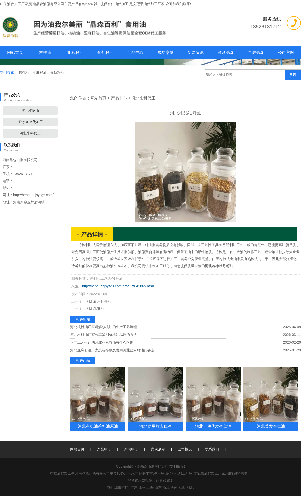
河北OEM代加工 (30, 122)
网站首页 (15, 52)
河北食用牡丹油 (98, 301)
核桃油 (45, 52)
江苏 (141, 487)
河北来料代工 (30, 133)
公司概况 (185, 449)
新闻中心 (131, 449)
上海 (150, 487)
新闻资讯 (196, 52)
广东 (133, 487)
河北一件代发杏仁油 (213, 426)
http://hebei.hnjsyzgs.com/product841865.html (118, 286)
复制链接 (177, 466)
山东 (158, 487)
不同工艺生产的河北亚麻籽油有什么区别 (101, 342)
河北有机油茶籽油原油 (98, 426)
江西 (182, 487)
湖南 (174, 487)
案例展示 (158, 449)
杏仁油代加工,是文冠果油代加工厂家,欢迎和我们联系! (149, 4)
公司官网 (286, 52)
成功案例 (166, 52)
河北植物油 (30, 111)
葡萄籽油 (105, 52)
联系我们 (212, 449)
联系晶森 (226, 52)
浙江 (166, 487)
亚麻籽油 (75, 52)
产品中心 (135, 52)
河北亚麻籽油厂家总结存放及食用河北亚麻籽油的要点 (112, 350)
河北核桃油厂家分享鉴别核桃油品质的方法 (103, 335)
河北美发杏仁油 (271, 426)
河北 (190, 487)
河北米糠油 (95, 308)
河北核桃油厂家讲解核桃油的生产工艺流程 (103, 327)
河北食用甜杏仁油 (155, 426)
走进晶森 (256, 52)
